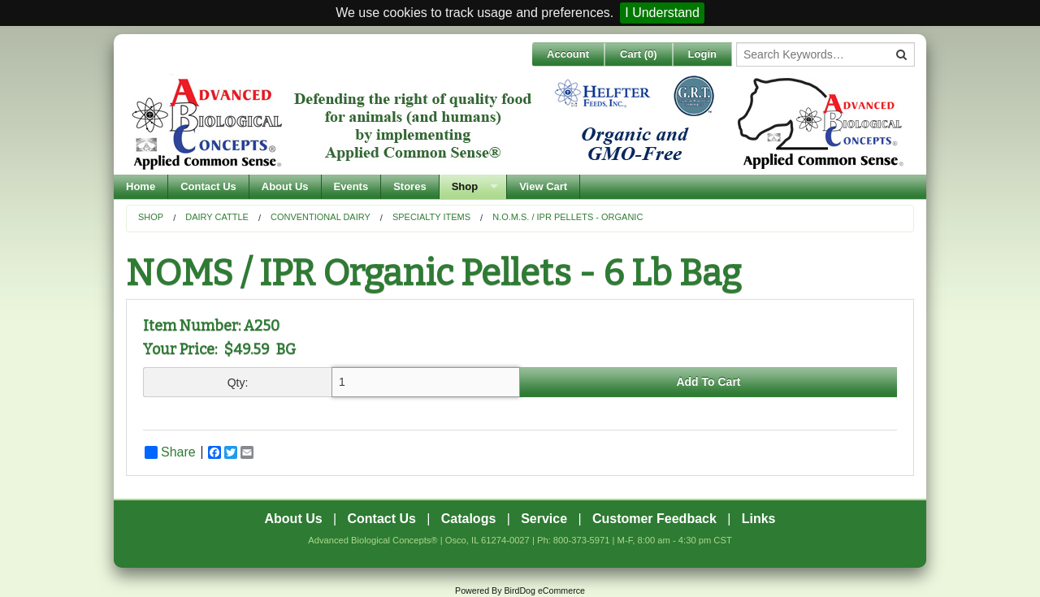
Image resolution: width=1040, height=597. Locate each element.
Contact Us (208, 186)
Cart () (638, 54)
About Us (285, 186)
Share (170, 452)
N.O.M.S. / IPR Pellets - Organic (567, 217)
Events (351, 186)
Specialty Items (431, 217)
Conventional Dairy (320, 217)
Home (140, 186)
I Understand (662, 12)
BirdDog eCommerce (544, 590)
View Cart (543, 186)
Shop (465, 186)
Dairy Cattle (217, 217)
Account (568, 54)
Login (702, 54)
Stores (409, 186)
